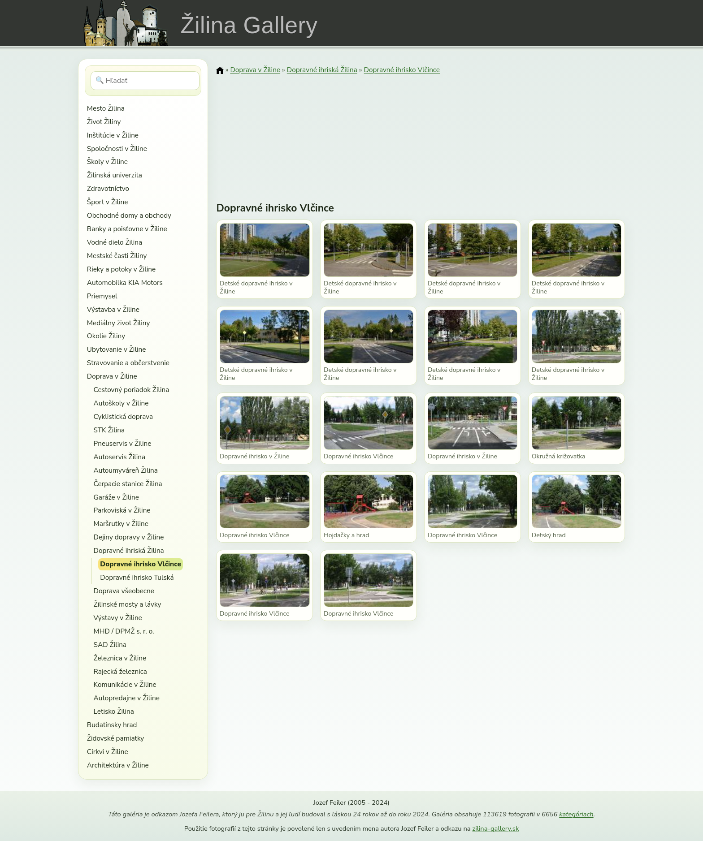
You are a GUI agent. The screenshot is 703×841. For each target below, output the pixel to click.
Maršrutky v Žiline (121, 523)
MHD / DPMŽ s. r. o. (124, 631)
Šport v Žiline (107, 202)
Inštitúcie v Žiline (113, 135)
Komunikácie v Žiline (125, 684)
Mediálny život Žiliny (118, 323)
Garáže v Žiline (116, 497)
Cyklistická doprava (123, 416)
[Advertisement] (420, 132)
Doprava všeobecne (124, 590)
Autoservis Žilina (120, 456)
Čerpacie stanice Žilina (128, 483)
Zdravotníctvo (108, 188)
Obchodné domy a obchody (129, 215)
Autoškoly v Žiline (121, 403)
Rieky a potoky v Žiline (121, 269)
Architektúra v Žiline (118, 765)
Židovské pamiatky (115, 738)
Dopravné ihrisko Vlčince (140, 564)
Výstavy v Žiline (118, 617)
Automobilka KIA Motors (125, 282)
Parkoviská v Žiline (122, 510)
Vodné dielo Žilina (114, 242)
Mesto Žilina (106, 108)
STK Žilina (109, 430)
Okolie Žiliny (106, 336)
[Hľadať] (145, 80)
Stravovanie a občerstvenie (128, 362)
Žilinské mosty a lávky (127, 604)
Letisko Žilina (114, 711)
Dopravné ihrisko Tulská (137, 577)
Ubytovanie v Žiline (116, 349)
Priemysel (102, 296)
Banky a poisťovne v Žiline (127, 228)
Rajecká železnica (120, 671)
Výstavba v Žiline (113, 309)
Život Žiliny (104, 121)
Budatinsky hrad (112, 724)
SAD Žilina (110, 644)
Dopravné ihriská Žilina (129, 550)
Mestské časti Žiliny (117, 255)
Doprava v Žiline (112, 376)
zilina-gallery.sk (495, 828)
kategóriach (576, 814)
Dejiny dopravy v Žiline (129, 537)
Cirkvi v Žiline (107, 751)
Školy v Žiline (107, 161)
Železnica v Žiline (120, 658)
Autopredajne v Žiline (127, 698)
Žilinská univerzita (114, 175)
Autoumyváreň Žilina (126, 470)
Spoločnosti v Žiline (117, 148)
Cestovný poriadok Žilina (131, 389)
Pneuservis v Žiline (123, 443)
